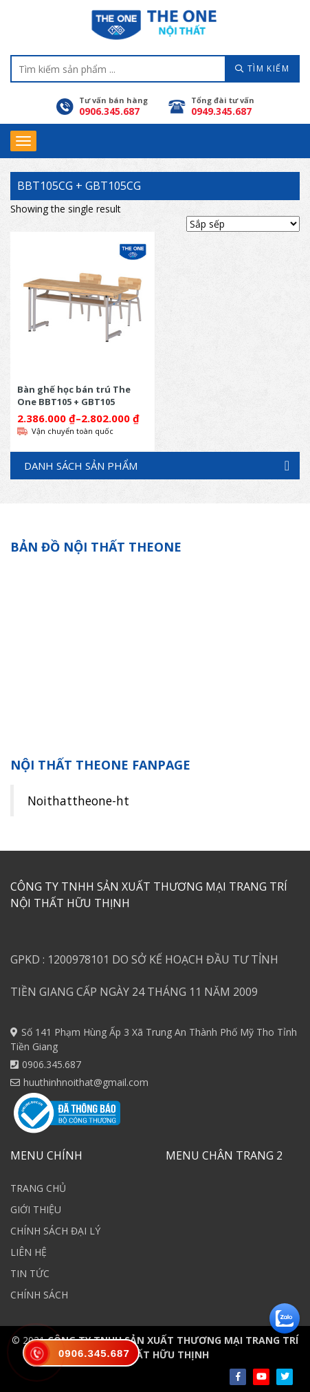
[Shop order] (243, 224)
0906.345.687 (51, 1064)
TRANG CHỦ (38, 1188)
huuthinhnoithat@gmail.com (85, 1082)
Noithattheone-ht (78, 800)
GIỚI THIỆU (35, 1209)
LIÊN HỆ (28, 1252)
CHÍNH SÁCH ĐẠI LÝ (55, 1230)
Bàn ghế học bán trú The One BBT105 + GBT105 (74, 395)
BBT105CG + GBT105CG (79, 185)
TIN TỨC (29, 1273)
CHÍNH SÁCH (39, 1294)
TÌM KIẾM (262, 68)
